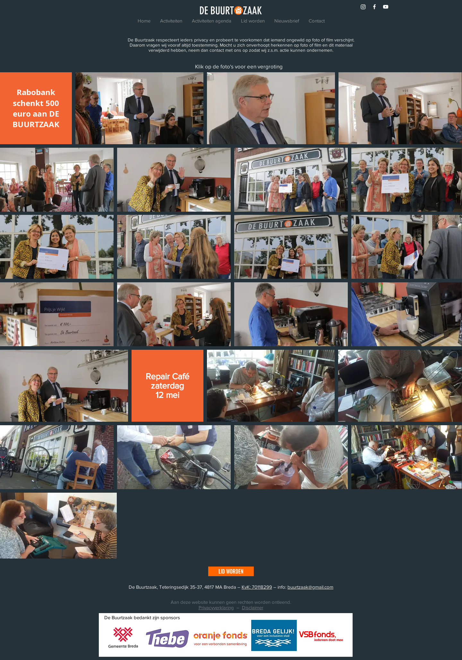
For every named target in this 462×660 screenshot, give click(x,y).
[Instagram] (363, 7)
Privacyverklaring (216, 607)
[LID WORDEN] (231, 571)
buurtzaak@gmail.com (310, 587)
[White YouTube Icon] (385, 7)
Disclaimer (252, 607)
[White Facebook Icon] (374, 7)
